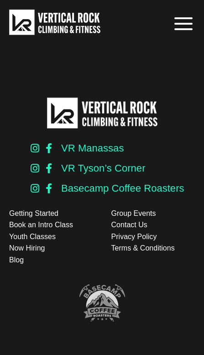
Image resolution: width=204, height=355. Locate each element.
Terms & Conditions (143, 248)
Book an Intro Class (41, 225)
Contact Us (129, 225)
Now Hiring (27, 248)
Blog (16, 260)
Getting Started (33, 213)
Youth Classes (32, 236)
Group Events (133, 213)
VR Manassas (92, 148)
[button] (182, 24)
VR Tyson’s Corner (103, 168)
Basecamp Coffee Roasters (122, 188)
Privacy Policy (134, 236)
